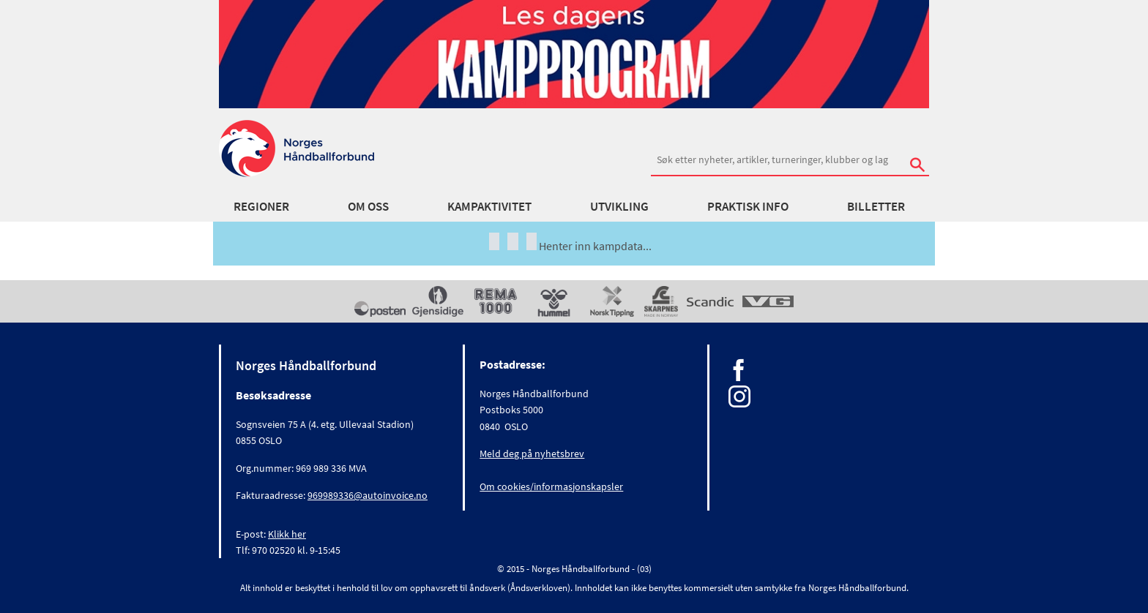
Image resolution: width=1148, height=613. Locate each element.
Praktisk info (748, 206)
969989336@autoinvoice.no (368, 495)
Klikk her (287, 534)
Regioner (261, 206)
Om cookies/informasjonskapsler (551, 486)
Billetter (876, 206)
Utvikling (619, 206)
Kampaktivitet (489, 206)
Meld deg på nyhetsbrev (532, 453)
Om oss (368, 206)
